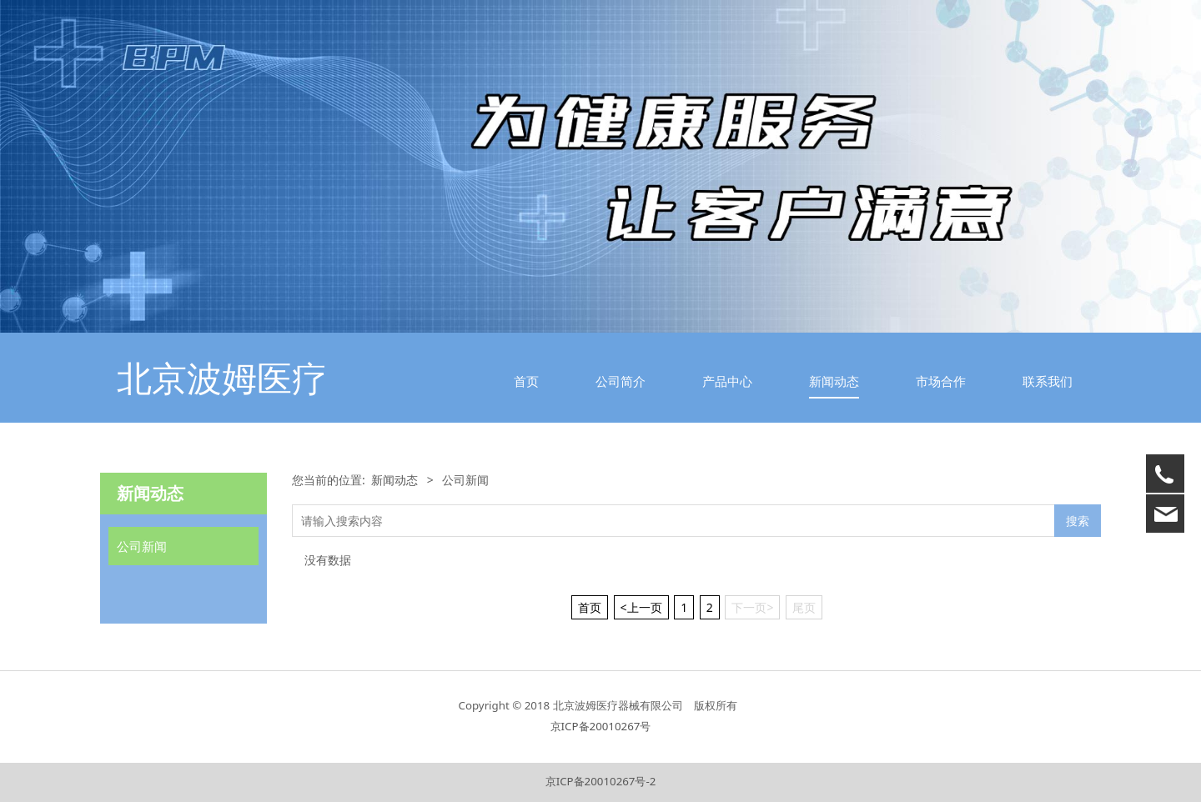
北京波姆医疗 (222, 377)
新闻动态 (834, 381)
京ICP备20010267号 (600, 726)
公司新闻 (142, 546)
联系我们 (1048, 381)
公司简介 (620, 381)
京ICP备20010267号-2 (600, 781)
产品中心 (727, 381)
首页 (526, 381)
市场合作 (941, 381)
